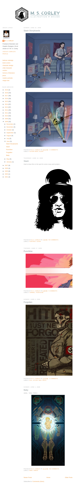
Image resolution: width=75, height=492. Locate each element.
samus (36, 470)
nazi (40, 380)
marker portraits (8, 78)
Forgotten (28, 302)
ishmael (32, 292)
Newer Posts (28, 477)
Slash (26, 161)
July (8, 138)
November (10, 127)
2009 (6, 118)
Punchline (28, 251)
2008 (6, 121)
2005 (6, 171)
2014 (6, 104)
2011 (6, 113)
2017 (6, 95)
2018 (6, 93)
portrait (32, 241)
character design (8, 65)
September (10, 133)
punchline (40, 292)
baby (31, 470)
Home (48, 477)
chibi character (7, 68)
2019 (6, 90)
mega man (6, 80)
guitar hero (33, 151)
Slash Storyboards (32, 31)
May (8, 159)
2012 (6, 110)
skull (45, 380)
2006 (6, 168)
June (8, 141)
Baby (26, 390)
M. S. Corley (9, 40)
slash (41, 151)
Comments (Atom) (38, 481)
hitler (35, 380)
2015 (6, 101)
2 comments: (54, 149)
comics (5, 70)
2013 (6, 107)
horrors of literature (9, 73)
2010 (6, 116)
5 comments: (54, 378)
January (9, 162)
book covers (6, 63)
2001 (6, 177)
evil (30, 380)
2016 (6, 98)
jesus (4, 75)
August (9, 135)
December (10, 124)
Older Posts (68, 477)
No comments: (54, 240)
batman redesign (8, 60)
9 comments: (53, 291)
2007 (6, 165)
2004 (6, 174)
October (9, 130)
